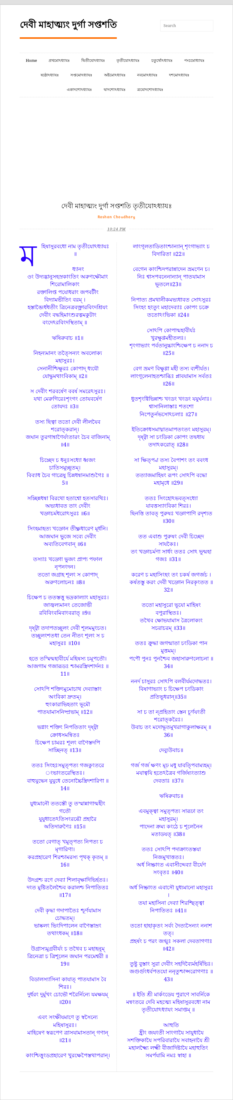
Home (31, 60)
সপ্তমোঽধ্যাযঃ (81, 75)
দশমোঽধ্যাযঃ (179, 75)
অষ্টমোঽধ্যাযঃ (115, 75)
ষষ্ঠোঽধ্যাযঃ (50, 75)
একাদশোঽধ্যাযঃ (79, 89)
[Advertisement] (116, 156)
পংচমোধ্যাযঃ (194, 60)
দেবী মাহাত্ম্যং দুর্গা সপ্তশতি (68, 24)
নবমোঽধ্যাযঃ (147, 75)
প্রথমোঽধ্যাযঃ (59, 60)
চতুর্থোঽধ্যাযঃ (162, 60)
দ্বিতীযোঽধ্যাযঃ (93, 60)
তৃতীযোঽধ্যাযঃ (128, 60)
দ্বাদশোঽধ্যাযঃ (115, 89)
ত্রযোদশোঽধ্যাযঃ (150, 89)
